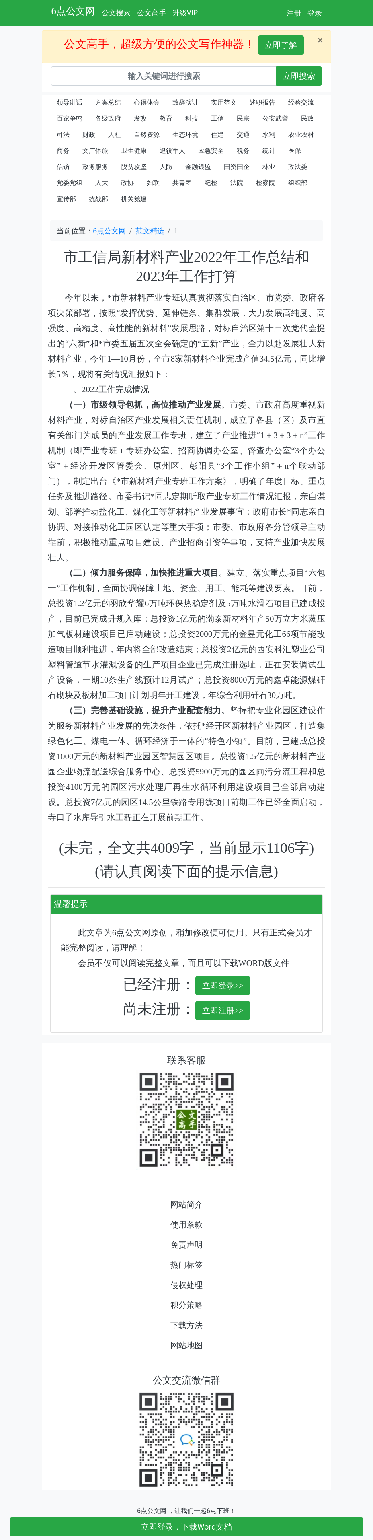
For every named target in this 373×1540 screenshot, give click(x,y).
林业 (268, 167)
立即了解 (281, 45)
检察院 (265, 183)
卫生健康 (134, 150)
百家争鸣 (69, 118)
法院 (236, 183)
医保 (294, 150)
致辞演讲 (185, 102)
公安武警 (275, 118)
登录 (314, 13)
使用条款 (186, 1224)
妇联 (153, 183)
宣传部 (66, 199)
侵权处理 (186, 1285)
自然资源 (147, 134)
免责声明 (186, 1245)
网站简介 (186, 1204)
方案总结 (108, 102)
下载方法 (186, 1325)
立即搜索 (299, 76)
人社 (114, 134)
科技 (191, 118)
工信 (217, 118)
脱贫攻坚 (134, 167)
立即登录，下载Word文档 (186, 1527)
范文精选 (149, 230)
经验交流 (301, 102)
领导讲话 (69, 102)
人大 (101, 183)
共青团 (182, 183)
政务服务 (95, 167)
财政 (88, 134)
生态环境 (185, 134)
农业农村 (301, 134)
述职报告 (262, 102)
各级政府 (108, 118)
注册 (294, 13)
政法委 (297, 167)
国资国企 (237, 167)
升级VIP (185, 12)
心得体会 (147, 102)
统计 (268, 150)
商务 (63, 150)
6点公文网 (73, 11)
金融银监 (198, 167)
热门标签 (186, 1265)
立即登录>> (223, 985)
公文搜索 (116, 12)
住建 (217, 134)
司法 (63, 134)
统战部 (98, 199)
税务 (243, 150)
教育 (166, 118)
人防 (166, 167)
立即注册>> (223, 1010)
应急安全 (211, 150)
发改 (140, 118)
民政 (307, 118)
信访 (63, 167)
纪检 (211, 183)
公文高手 (151, 12)
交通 (243, 134)
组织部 (297, 183)
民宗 (243, 118)
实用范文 (224, 102)
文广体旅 (95, 150)
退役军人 (172, 150)
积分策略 (186, 1305)
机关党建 (134, 199)
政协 (127, 183)
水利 (268, 134)
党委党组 (69, 183)
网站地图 (186, 1345)
